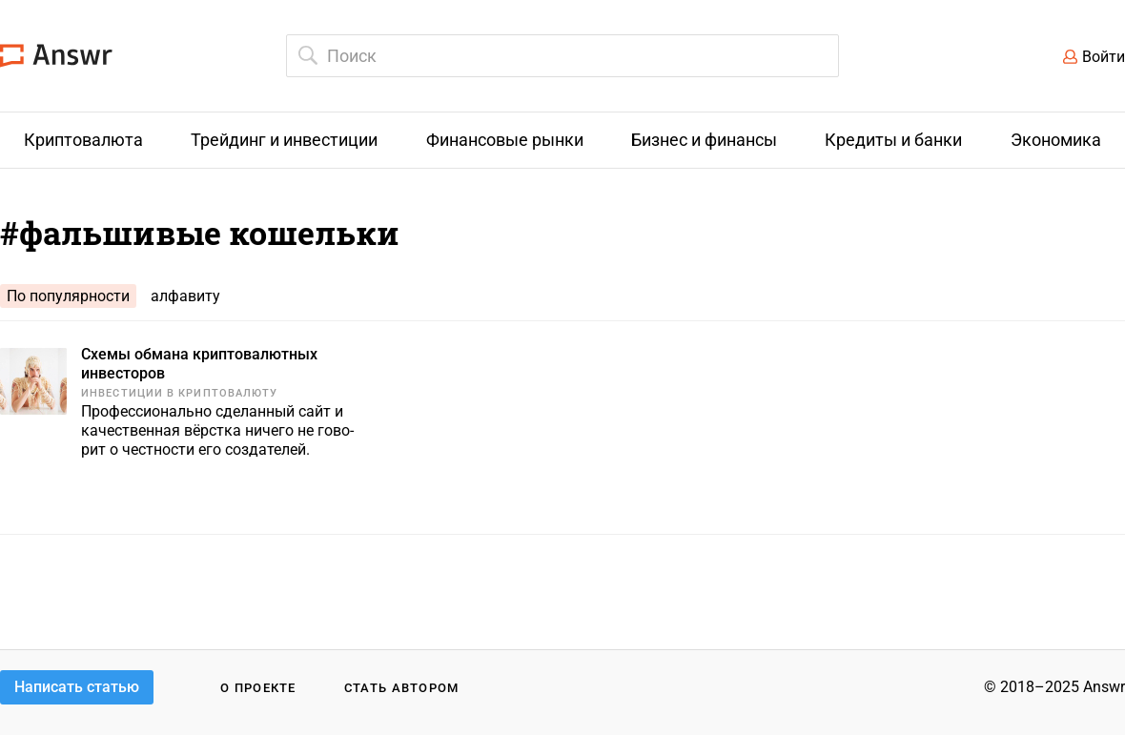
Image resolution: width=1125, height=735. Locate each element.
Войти (1103, 57)
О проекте (258, 688)
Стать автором (402, 688)
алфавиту (185, 296)
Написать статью (76, 687)
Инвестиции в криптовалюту (179, 393)
